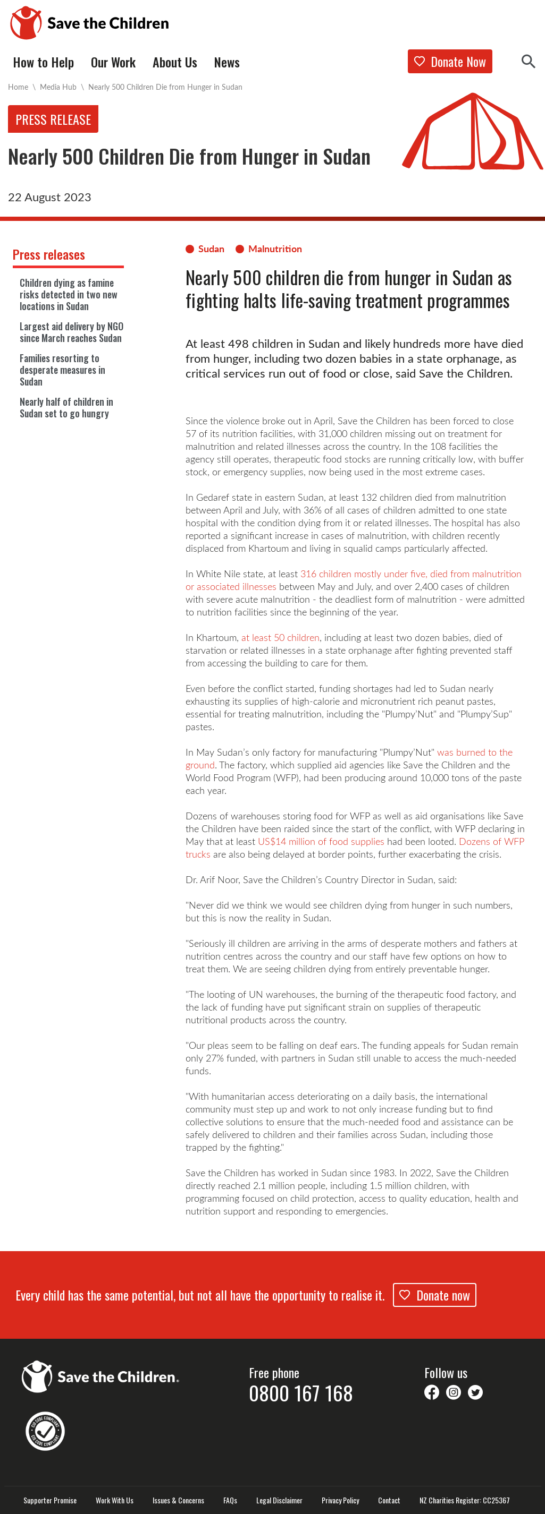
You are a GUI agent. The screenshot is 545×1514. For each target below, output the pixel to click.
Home (18, 87)
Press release (53, 119)
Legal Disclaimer (279, 1500)
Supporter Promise (50, 1500)
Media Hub (58, 87)
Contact (389, 1500)
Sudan (211, 248)
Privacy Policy (340, 1500)
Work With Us (114, 1500)
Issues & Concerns (178, 1500)
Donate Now (450, 61)
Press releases (49, 253)
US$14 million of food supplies (321, 841)
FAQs (230, 1500)
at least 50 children (280, 637)
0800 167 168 (301, 1392)
